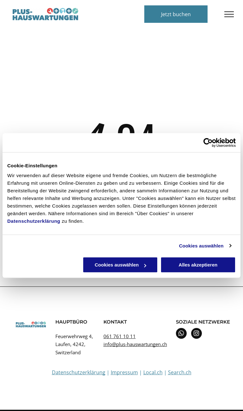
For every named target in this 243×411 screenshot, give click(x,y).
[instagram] (196, 334)
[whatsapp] (181, 334)
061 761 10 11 (119, 336)
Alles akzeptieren (198, 264)
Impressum (124, 372)
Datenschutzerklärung (33, 221)
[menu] (229, 14)
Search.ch (179, 372)
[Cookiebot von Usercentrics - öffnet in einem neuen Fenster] (208, 142)
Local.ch (153, 372)
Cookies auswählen (201, 245)
